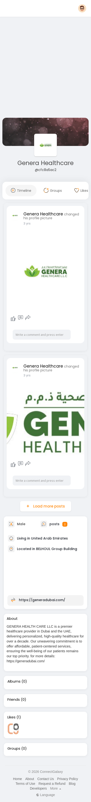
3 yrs (27, 223)
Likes (11, 717)
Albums (14, 681)
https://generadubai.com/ (42, 600)
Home (17, 779)
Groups (13, 748)
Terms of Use (25, 784)
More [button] (55, 788)
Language (45, 795)
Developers (38, 788)
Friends (13, 699)
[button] (82, 8)
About (29, 779)
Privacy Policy (67, 779)
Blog (72, 784)
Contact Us (45, 779)
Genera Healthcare (45, 163)
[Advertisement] (45, 68)
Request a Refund (51, 784)
